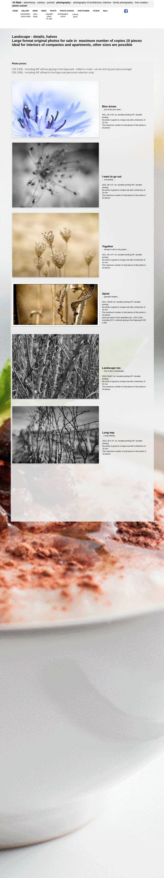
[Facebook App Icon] (126, 11)
